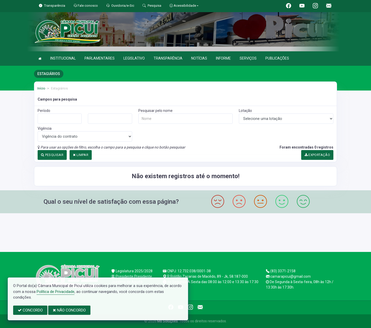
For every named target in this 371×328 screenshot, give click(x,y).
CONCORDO (30, 310)
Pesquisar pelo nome (155, 111)
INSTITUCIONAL (63, 58)
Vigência (45, 128)
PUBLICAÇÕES (277, 58)
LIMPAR (80, 155)
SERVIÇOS (248, 58)
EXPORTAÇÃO (317, 155)
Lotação (245, 111)
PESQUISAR (52, 155)
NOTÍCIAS (199, 58)
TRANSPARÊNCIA (168, 58)
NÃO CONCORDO (69, 310)
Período (44, 111)
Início (41, 88)
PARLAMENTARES (100, 58)
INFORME (223, 58)
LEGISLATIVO (134, 58)
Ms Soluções (167, 321)
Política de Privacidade (55, 291)
